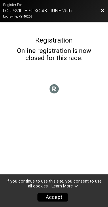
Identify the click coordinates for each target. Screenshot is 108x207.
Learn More (65, 186)
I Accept (52, 197)
